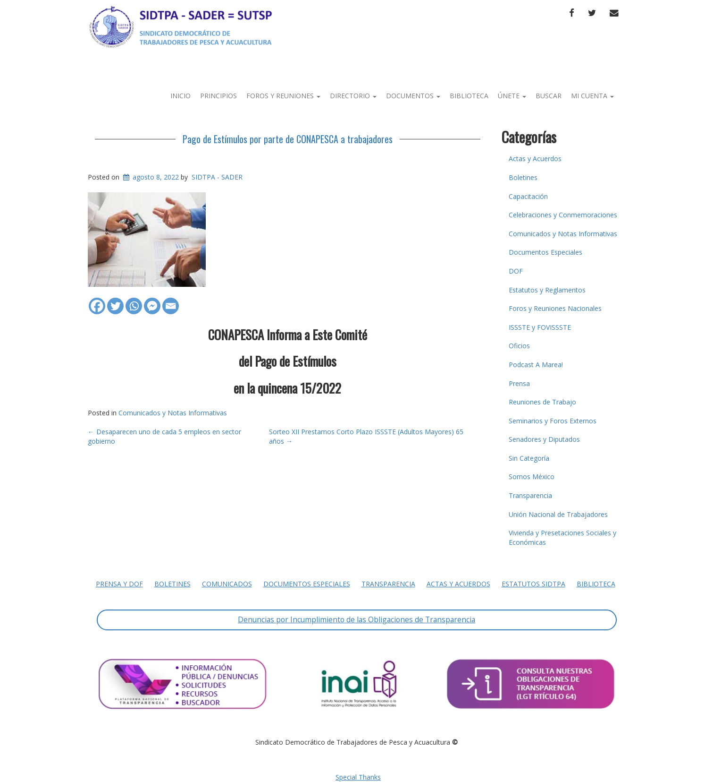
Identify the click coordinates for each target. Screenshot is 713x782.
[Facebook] (97, 301)
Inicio (180, 95)
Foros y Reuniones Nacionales (555, 308)
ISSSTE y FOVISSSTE (540, 327)
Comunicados (227, 583)
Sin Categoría (529, 458)
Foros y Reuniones (283, 95)
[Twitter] (115, 301)
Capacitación (528, 196)
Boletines (523, 177)
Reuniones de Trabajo (542, 401)
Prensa (519, 383)
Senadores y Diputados (544, 439)
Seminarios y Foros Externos (552, 420)
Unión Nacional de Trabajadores (558, 514)
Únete (512, 95)
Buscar (549, 95)
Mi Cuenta (592, 95)
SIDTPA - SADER (217, 176)
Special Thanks (358, 777)
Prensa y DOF (119, 583)
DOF (516, 270)
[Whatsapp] (134, 301)
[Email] (170, 301)
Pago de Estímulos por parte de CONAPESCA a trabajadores (288, 139)
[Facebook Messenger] (152, 301)
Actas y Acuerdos (535, 158)
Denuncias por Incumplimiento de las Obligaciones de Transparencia (356, 619)
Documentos (413, 95)
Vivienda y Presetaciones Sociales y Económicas (562, 537)
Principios (218, 95)
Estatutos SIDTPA (533, 583)
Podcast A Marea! (536, 364)
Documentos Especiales (545, 252)
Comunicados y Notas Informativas (172, 412)
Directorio (353, 95)
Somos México (531, 476)
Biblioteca (469, 95)
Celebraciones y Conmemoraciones (563, 214)
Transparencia (530, 495)
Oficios (519, 345)
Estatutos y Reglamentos (547, 289)
